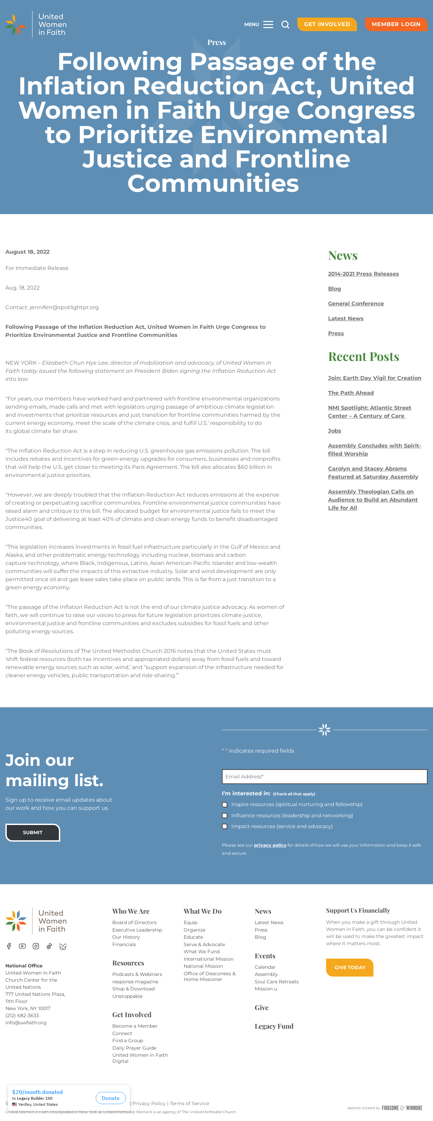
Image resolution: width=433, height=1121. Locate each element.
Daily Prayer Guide (134, 1048)
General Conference (356, 303)
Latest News (346, 318)
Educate (193, 937)
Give (262, 1007)
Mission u (266, 989)
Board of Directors (134, 922)
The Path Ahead (351, 393)
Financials (124, 944)
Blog (334, 288)
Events (265, 955)
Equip (190, 922)
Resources (128, 962)
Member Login (396, 24)
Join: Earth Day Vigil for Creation (374, 378)
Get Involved (327, 24)
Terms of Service (189, 1103)
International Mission (208, 959)
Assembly (266, 974)
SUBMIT (33, 832)
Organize (194, 930)
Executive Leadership (137, 930)
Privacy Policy (149, 1103)
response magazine (135, 982)
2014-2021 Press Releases (363, 274)
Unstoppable (127, 996)
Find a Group (127, 1040)
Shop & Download (133, 989)
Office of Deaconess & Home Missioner (209, 976)
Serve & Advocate (204, 944)
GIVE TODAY (350, 967)
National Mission (203, 966)
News (263, 910)
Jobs (334, 431)
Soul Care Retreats (277, 982)
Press (336, 333)
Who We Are (131, 910)
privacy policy (270, 845)
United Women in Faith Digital (140, 1058)
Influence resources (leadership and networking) (292, 815)
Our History (126, 937)
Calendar (265, 967)
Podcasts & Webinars (137, 974)
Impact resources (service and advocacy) (282, 826)
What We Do (203, 910)
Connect (122, 1033)
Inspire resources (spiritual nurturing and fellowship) (297, 804)
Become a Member (135, 1026)
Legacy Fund (274, 1025)
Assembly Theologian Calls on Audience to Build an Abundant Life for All (373, 499)
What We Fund (202, 951)
